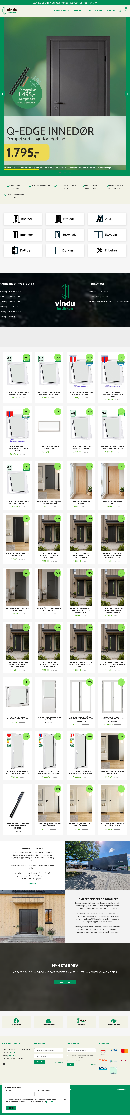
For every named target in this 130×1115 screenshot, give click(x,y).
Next (127, 93)
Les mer (93, 1064)
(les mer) (50, 1102)
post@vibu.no (11, 1056)
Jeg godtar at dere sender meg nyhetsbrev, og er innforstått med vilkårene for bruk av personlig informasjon (81, 1058)
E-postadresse (52, 1093)
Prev (2, 93)
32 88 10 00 (12, 1052)
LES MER (32, 883)
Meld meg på (65, 982)
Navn (20, 1093)
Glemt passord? (58, 1062)
